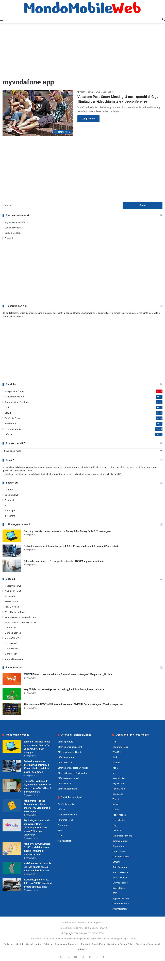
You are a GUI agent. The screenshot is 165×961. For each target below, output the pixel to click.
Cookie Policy (98, 944)
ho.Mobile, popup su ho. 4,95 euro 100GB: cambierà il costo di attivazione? (38, 883)
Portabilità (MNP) (13, 591)
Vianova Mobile (120, 872)
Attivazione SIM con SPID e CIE (20, 622)
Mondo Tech (11, 653)
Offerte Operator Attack (69, 752)
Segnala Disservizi (14, 227)
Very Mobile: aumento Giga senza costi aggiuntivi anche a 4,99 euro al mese (64, 689)
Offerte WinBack (66, 757)
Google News (11, 494)
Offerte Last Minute (67, 788)
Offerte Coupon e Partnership (72, 773)
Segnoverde (118, 846)
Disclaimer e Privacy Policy (120, 944)
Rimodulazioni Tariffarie (17, 402)
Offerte (8, 434)
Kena (115, 767)
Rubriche (48, 944)
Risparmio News (13, 585)
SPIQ (115, 893)
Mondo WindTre (13, 638)
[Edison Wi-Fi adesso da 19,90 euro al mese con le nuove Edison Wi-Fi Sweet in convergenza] (12, 785)
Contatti (9, 238)
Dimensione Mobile (122, 835)
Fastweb (116, 762)
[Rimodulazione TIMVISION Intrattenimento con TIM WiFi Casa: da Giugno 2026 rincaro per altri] (12, 709)
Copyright (68, 933)
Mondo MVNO (12, 648)
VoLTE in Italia (12, 606)
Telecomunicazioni (14, 396)
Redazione (9, 944)
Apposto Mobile (120, 898)
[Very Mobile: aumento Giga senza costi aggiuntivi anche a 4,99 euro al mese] (12, 694)
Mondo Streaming (14, 659)
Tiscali (115, 799)
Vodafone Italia (120, 747)
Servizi (8, 412)
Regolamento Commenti (66, 944)
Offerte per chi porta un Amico (73, 767)
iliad (114, 757)
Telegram (9, 489)
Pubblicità (82, 949)
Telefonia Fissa (12, 418)
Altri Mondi (10, 423)
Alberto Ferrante (87, 92)
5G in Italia (10, 596)
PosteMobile (118, 788)
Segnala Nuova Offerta (16, 222)
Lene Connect (119, 851)
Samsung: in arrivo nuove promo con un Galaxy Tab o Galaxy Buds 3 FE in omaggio (67, 531)
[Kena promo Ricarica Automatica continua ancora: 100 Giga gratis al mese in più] (12, 805)
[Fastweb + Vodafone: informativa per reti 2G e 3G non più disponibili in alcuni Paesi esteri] (12, 551)
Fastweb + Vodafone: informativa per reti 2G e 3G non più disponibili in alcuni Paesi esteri (71, 546)
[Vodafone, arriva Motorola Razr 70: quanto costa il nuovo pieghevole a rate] (12, 868)
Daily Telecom (119, 867)
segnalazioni (26, 470)
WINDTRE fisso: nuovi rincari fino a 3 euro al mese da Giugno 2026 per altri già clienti (68, 674)
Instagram (10, 515)
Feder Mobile (119, 814)
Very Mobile (118, 778)
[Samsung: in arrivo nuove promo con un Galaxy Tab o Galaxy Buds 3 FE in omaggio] (12, 536)
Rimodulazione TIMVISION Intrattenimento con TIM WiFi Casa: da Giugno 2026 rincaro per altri (73, 704)
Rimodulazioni (65, 840)
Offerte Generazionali (68, 778)
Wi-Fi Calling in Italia (15, 612)
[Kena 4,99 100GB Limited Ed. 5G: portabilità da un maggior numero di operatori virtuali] (12, 848)
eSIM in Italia (11, 601)
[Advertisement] (82, 50)
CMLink (116, 861)
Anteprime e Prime (14, 391)
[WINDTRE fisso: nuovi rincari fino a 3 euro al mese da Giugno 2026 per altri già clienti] (12, 679)
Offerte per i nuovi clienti (70, 747)
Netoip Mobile (119, 877)
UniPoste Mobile (120, 903)
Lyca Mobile (118, 820)
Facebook (9, 500)
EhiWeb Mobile (120, 882)
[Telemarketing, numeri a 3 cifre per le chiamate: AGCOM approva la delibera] (12, 566)
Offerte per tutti (65, 741)
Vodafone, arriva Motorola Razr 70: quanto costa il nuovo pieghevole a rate (37, 867)
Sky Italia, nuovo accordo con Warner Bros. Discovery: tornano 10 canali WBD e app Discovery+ (37, 827)
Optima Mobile (119, 841)
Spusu (115, 809)
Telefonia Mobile (13, 429)
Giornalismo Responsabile (148, 944)
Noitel (115, 804)
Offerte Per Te (65, 762)
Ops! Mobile (118, 888)
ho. (114, 773)
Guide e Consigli (13, 232)
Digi (114, 825)
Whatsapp (10, 510)
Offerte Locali (64, 783)
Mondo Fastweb (13, 632)
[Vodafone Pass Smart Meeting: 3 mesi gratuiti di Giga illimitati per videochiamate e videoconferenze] (38, 113)
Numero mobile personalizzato (20, 617)
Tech (7, 407)
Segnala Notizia (33, 944)
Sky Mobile (118, 783)
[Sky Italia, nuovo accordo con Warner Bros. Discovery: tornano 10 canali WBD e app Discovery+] (12, 825)
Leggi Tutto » (88, 118)
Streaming (63, 825)
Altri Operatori (119, 908)
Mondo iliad (10, 643)
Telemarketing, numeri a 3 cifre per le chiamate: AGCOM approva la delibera (64, 561)
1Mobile (116, 830)
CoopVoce (117, 794)
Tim (114, 741)
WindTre (116, 752)
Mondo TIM (10, 627)
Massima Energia (121, 856)
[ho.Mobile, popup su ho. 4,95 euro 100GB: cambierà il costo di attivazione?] (12, 884)
